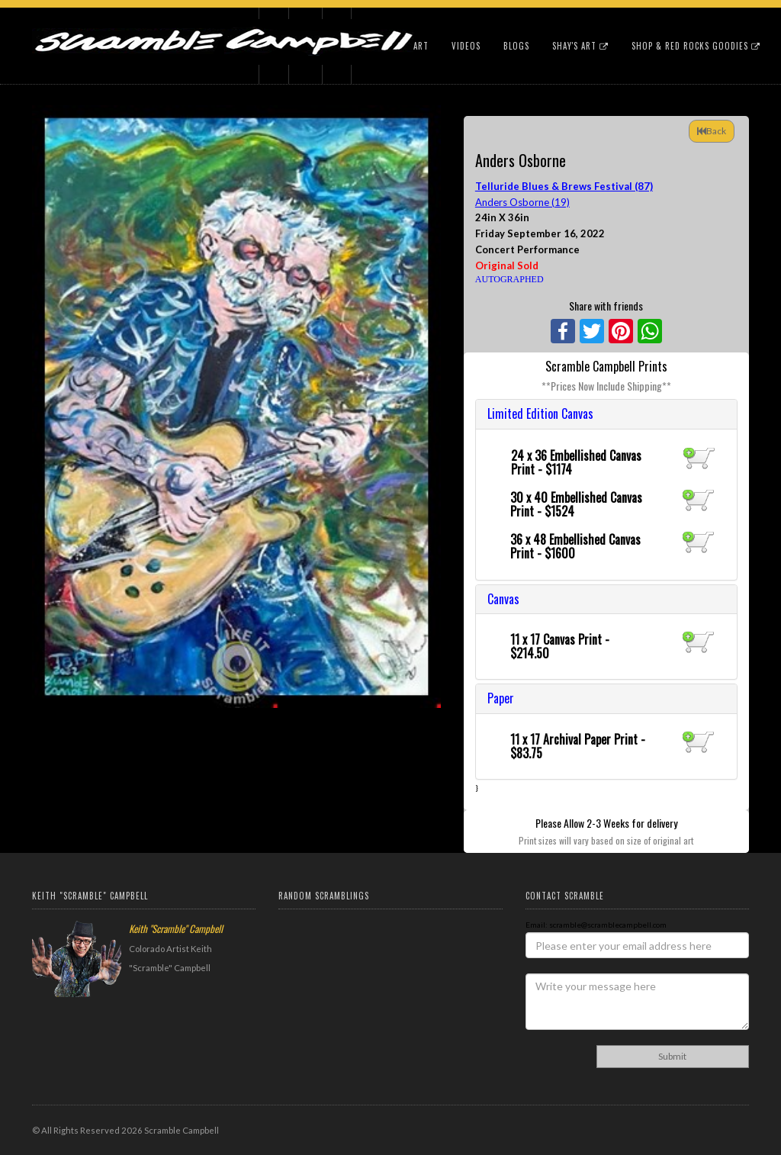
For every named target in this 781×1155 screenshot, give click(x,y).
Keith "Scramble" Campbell (176, 928)
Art (421, 46)
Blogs (516, 46)
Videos (466, 46)
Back (711, 131)
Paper (500, 698)
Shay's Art (580, 46)
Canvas (503, 599)
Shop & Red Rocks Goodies (696, 46)
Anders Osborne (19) (522, 202)
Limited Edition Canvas (540, 413)
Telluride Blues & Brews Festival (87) (564, 186)
